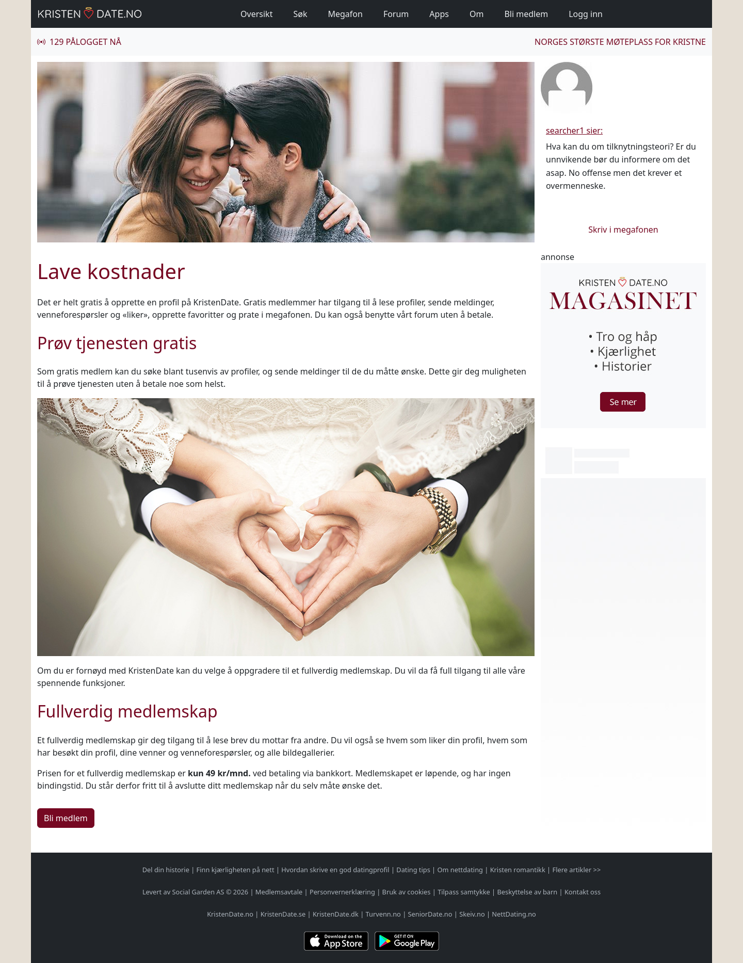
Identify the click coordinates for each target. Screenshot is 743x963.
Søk (300, 14)
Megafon (345, 14)
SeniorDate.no (430, 914)
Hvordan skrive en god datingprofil (335, 869)
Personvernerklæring (342, 891)
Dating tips (413, 869)
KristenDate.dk (336, 914)
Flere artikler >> (576, 869)
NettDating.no (514, 914)
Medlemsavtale (278, 891)
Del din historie (165, 869)
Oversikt (256, 14)
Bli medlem (526, 14)
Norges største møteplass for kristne (620, 41)
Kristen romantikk (517, 869)
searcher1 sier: (574, 130)
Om (476, 14)
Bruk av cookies (406, 891)
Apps (439, 14)
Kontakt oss (582, 891)
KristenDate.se (283, 914)
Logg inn (586, 14)
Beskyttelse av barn (527, 891)
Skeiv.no (471, 914)
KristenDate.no (230, 914)
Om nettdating (460, 869)
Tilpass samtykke (464, 891)
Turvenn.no (383, 914)
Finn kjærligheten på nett (235, 869)
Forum (396, 14)
